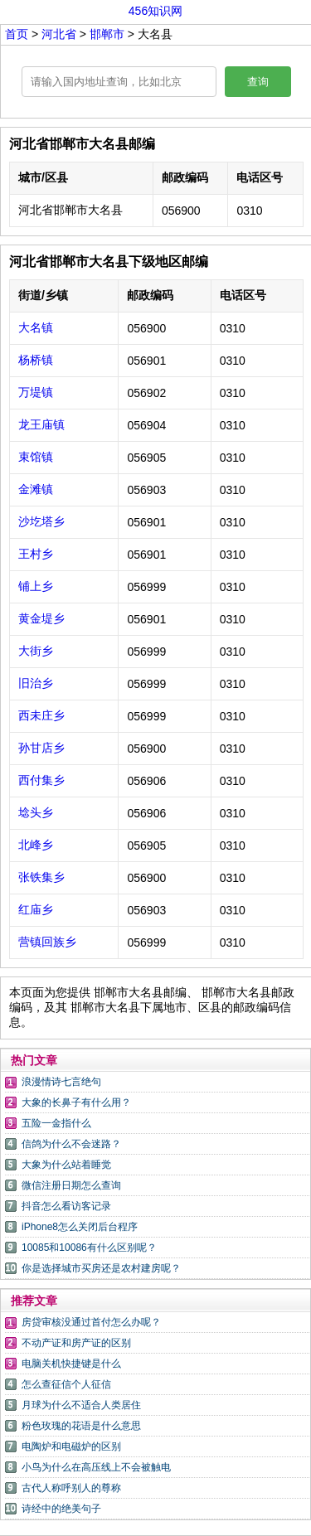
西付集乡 (41, 780)
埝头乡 (35, 812)
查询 (258, 81)
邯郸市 (109, 34)
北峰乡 (35, 844)
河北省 (60, 34)
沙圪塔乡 (41, 521)
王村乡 (35, 553)
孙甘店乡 (41, 747)
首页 (16, 34)
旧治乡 (35, 683)
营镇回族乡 (47, 941)
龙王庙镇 (41, 424)
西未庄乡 (41, 715)
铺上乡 (35, 586)
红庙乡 (35, 909)
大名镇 (35, 327)
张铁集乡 (41, 877)
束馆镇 (35, 456)
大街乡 (35, 650)
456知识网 (155, 10)
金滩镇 (35, 489)
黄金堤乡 (41, 618)
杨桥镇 (35, 359)
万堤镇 (35, 392)
